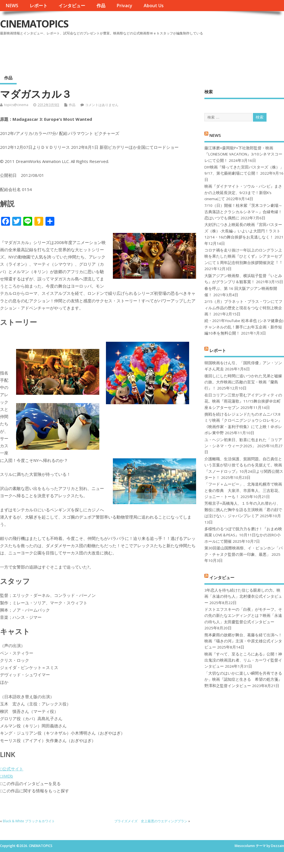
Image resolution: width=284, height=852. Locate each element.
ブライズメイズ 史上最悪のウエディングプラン (150, 821)
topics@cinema (16, 104)
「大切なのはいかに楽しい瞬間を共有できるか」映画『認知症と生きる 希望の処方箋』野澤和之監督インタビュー (243, 679)
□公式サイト (11, 768)
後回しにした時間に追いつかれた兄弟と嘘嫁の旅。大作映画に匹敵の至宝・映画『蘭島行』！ (243, 382)
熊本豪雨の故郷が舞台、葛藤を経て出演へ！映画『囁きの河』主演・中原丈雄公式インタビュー (243, 641)
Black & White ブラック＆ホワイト (29, 821)
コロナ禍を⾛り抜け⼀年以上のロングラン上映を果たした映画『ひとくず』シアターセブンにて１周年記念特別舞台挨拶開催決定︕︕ (243, 256)
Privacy (124, 5)
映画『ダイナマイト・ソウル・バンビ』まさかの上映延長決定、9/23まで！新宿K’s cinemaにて (243, 192)
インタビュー (72, 5)
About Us (154, 5)
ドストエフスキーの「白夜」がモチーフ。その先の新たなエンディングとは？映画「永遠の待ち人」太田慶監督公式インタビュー (243, 615)
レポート (38, 5)
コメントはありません (101, 104)
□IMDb (6, 776)
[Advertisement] (178, 52)
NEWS (12, 5)
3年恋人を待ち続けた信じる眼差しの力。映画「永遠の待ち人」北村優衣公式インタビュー (243, 596)
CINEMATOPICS (34, 24)
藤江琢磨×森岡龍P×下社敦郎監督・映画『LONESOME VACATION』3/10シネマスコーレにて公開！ (243, 154)
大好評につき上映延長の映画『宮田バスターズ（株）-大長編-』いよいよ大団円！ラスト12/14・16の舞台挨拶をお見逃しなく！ (243, 231)
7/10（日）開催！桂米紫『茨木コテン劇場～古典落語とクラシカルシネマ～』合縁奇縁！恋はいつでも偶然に (243, 211)
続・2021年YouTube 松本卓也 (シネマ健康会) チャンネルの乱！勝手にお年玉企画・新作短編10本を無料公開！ (243, 327)
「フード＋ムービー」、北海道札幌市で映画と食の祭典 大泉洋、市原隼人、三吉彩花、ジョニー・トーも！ (243, 490)
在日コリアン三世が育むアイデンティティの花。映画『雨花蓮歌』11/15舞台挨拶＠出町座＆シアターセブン (243, 401)
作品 (101, 5)
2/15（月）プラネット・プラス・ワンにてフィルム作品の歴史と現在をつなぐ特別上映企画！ (243, 307)
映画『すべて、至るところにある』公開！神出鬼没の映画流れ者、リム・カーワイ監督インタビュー (243, 660)
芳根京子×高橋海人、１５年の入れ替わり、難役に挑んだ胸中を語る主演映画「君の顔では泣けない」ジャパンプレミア (243, 509)
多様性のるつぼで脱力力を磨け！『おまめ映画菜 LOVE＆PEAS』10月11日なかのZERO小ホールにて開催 (243, 535)
